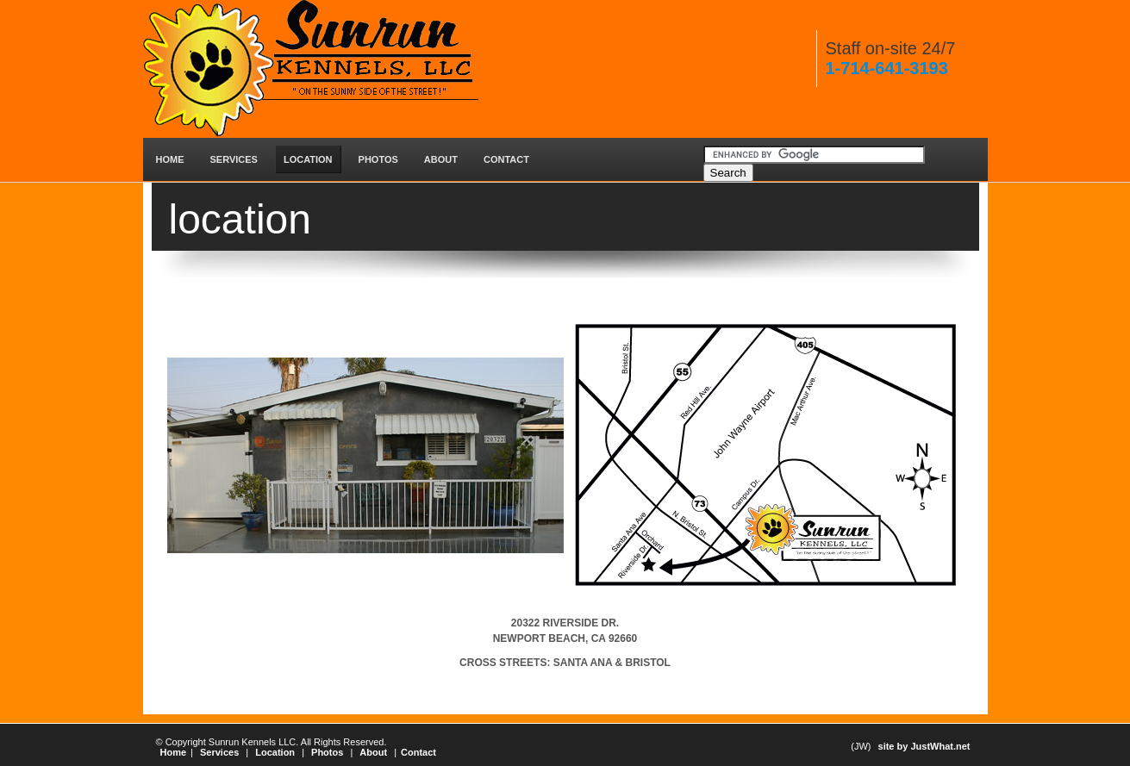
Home (173, 752)
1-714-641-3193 (887, 68)
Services (219, 752)
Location (275, 752)
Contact (418, 752)
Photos (327, 752)
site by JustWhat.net (924, 746)
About (373, 752)
